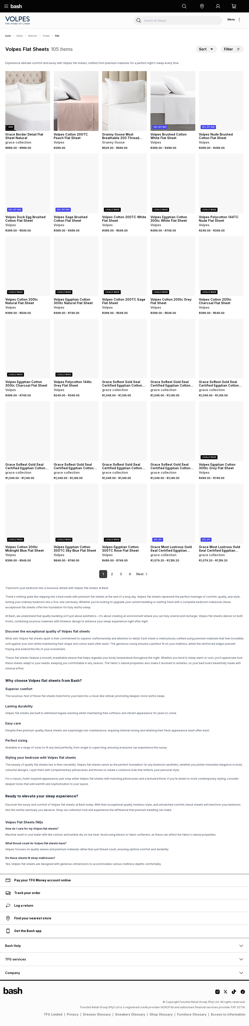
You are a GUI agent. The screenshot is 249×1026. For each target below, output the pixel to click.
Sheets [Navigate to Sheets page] (46, 35)
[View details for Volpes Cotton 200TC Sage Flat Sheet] (124, 266)
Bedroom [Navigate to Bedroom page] (32, 35)
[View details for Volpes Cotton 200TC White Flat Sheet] (124, 183)
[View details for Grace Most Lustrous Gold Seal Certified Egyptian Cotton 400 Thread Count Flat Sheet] (172, 513)
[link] (142, 574)
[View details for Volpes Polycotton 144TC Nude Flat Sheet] (221, 183)
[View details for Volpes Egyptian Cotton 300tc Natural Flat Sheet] (76, 266)
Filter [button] (232, 49)
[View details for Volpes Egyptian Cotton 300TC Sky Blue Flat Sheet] (76, 513)
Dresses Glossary (97, 1014)
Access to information (228, 1014)
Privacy (73, 1014)
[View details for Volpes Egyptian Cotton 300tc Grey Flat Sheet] (221, 431)
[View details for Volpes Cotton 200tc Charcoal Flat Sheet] (221, 266)
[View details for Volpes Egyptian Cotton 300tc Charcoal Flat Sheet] (27, 348)
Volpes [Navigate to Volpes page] (19, 35)
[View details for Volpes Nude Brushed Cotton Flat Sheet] (221, 101)
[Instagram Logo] (217, 993)
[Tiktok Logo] (234, 993)
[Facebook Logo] (242, 993)
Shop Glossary (161, 1014)
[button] (202, 6)
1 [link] (100, 574)
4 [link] (127, 574)
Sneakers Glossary (130, 1014)
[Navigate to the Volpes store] (18, 20)
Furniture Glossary (191, 1014)
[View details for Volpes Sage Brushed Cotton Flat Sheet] (76, 183)
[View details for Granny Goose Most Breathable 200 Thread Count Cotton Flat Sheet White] (124, 101)
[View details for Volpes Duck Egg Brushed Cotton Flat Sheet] (27, 183)
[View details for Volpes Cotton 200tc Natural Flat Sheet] (27, 266)
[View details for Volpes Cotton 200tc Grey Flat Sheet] (172, 266)
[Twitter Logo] (226, 993)
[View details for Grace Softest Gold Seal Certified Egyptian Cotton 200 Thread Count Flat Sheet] (124, 348)
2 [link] (109, 574)
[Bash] (8, 36)
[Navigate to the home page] (16, 6)
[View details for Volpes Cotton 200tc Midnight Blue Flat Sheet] (27, 513)
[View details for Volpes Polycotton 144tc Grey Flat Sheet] (76, 348)
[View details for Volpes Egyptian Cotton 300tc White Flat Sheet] (172, 183)
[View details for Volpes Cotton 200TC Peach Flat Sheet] (76, 101)
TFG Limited (53, 1014)
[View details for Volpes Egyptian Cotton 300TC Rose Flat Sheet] (124, 513)
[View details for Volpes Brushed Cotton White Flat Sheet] (172, 101)
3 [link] (118, 574)
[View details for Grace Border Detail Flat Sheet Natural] (27, 101)
